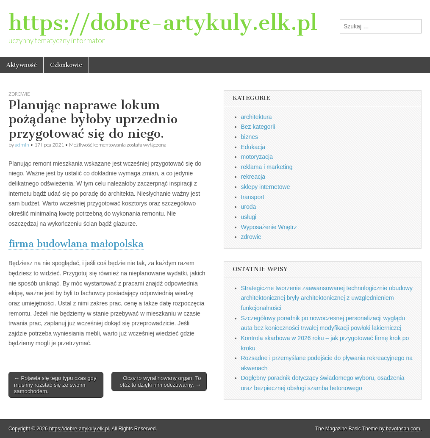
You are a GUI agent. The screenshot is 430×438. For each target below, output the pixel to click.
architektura (256, 117)
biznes (249, 136)
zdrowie (19, 94)
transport (252, 197)
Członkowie (66, 65)
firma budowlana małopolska (76, 243)
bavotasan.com (403, 429)
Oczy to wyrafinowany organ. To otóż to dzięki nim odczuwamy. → (160, 381)
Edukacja (253, 147)
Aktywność (21, 65)
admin (22, 144)
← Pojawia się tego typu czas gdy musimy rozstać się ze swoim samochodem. (55, 384)
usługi (249, 216)
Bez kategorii (258, 126)
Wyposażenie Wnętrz (269, 227)
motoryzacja (257, 156)
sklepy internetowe (265, 186)
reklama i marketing (267, 167)
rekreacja (253, 176)
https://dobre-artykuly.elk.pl (162, 23)
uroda (248, 206)
